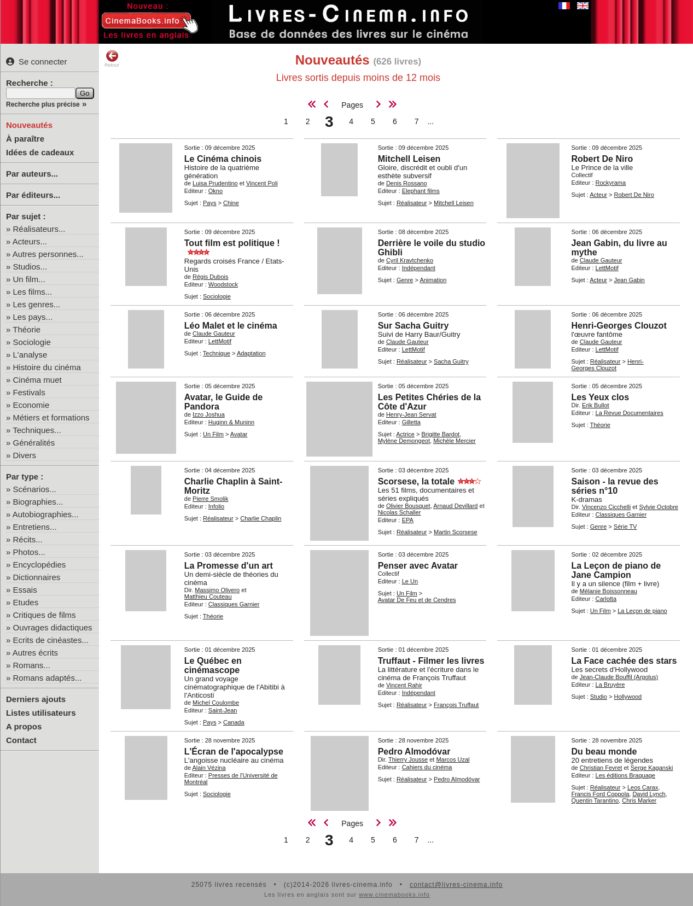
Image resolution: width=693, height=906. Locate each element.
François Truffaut (456, 705)
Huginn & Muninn (231, 422)
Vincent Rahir (404, 685)
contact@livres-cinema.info (456, 885)
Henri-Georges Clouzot (618, 325)
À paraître (25, 138)
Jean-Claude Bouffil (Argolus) (619, 677)
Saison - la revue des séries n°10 (614, 486)
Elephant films (421, 191)
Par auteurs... (32, 173)
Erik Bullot (595, 405)
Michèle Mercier (454, 440)
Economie (31, 405)
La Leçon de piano (642, 610)
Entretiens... (35, 526)
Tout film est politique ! (232, 243)
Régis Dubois (210, 276)
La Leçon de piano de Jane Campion (616, 570)
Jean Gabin (629, 280)
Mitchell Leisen (409, 158)
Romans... (31, 665)
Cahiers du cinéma (427, 767)
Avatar (239, 434)
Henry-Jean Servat (411, 414)
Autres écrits (35, 652)
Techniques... (37, 430)
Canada (233, 722)
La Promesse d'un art (228, 565)
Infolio (216, 506)
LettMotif (607, 268)
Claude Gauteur (601, 260)
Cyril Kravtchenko (409, 260)
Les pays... (33, 317)
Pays (209, 203)
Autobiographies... (46, 514)
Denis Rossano (406, 183)
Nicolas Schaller (399, 512)
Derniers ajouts (36, 699)
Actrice (405, 434)
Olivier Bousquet (408, 505)
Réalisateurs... (39, 228)
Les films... (33, 291)
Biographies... (38, 501)
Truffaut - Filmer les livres (431, 660)
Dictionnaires (37, 577)
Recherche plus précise (43, 104)
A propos (24, 726)
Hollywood (628, 696)
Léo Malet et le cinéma (230, 325)
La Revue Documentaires (629, 413)
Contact (21, 740)
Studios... (30, 266)
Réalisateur (412, 203)
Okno (215, 191)
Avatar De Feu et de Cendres (417, 600)
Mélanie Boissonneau (608, 591)
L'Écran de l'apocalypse (233, 751)
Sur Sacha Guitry (413, 325)
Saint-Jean (222, 710)
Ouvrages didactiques (52, 627)
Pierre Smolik (210, 498)
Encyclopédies (39, 564)
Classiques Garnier (621, 514)
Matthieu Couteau (208, 596)
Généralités (34, 442)
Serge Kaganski (652, 767)
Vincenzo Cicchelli (606, 507)
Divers (25, 455)
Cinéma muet (37, 379)
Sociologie (32, 342)
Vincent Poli (262, 183)
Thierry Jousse (408, 759)
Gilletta (411, 422)
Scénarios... (34, 489)
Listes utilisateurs (41, 712)
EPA (408, 520)
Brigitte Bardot (440, 434)
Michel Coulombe (216, 702)
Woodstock (223, 284)
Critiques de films (44, 614)
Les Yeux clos (600, 397)
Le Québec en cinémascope (213, 665)
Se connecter (36, 61)
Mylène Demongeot (404, 440)
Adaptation (251, 353)
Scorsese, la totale (416, 481)
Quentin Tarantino (595, 800)
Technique (216, 353)
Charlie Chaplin (260, 518)
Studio (598, 696)
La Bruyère (610, 684)
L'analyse (30, 354)
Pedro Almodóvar (414, 751)
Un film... (29, 279)
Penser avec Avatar (418, 565)
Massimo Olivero (217, 590)
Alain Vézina (208, 767)
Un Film (213, 434)
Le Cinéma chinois (222, 158)
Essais (25, 589)
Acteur (598, 194)
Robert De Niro (602, 158)
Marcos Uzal (452, 759)
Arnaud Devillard (455, 505)
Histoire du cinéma (47, 367)
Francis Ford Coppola (600, 794)
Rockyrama (611, 182)
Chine (231, 203)
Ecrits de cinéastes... (51, 640)
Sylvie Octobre (658, 507)
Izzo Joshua (209, 414)
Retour (111, 58)
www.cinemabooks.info (394, 894)
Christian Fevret (601, 767)
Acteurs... (30, 241)
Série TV (625, 526)
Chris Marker (639, 800)
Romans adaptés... (47, 677)
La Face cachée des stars (624, 660)
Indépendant (418, 268)
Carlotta (606, 598)
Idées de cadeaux (40, 152)
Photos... (29, 552)
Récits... (28, 539)
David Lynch (648, 794)
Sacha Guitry (451, 361)
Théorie (26, 329)
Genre (405, 280)
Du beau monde (604, 751)
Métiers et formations (51, 417)
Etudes (26, 602)
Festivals (29, 392)
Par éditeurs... (33, 195)
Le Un (410, 581)
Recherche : (29, 82)
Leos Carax (642, 787)
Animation (433, 280)
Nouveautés (29, 125)
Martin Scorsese (455, 532)
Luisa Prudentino (215, 183)
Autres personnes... (48, 254)
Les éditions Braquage (625, 775)
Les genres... (37, 304)
